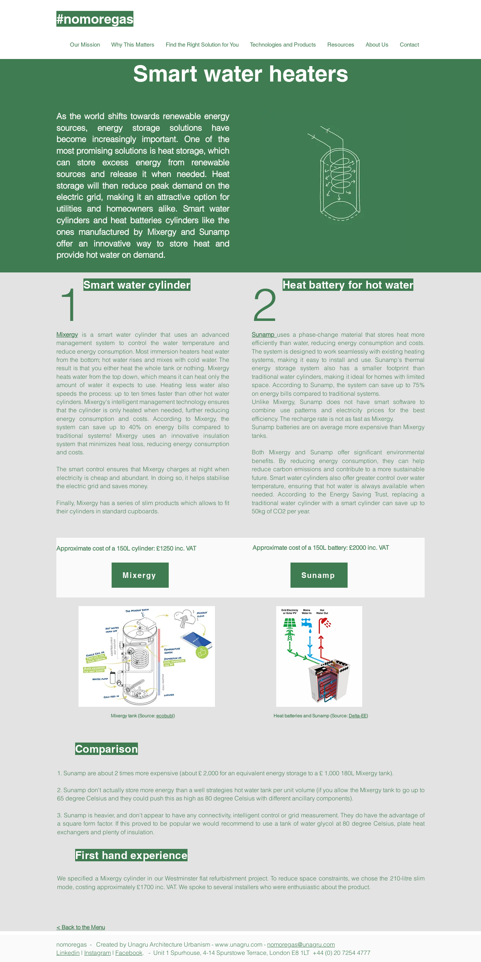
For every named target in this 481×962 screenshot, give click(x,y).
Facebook (128, 952)
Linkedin (68, 952)
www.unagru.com (238, 944)
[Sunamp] (319, 575)
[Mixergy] (140, 575)
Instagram (97, 952)
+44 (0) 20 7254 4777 (342, 952)
